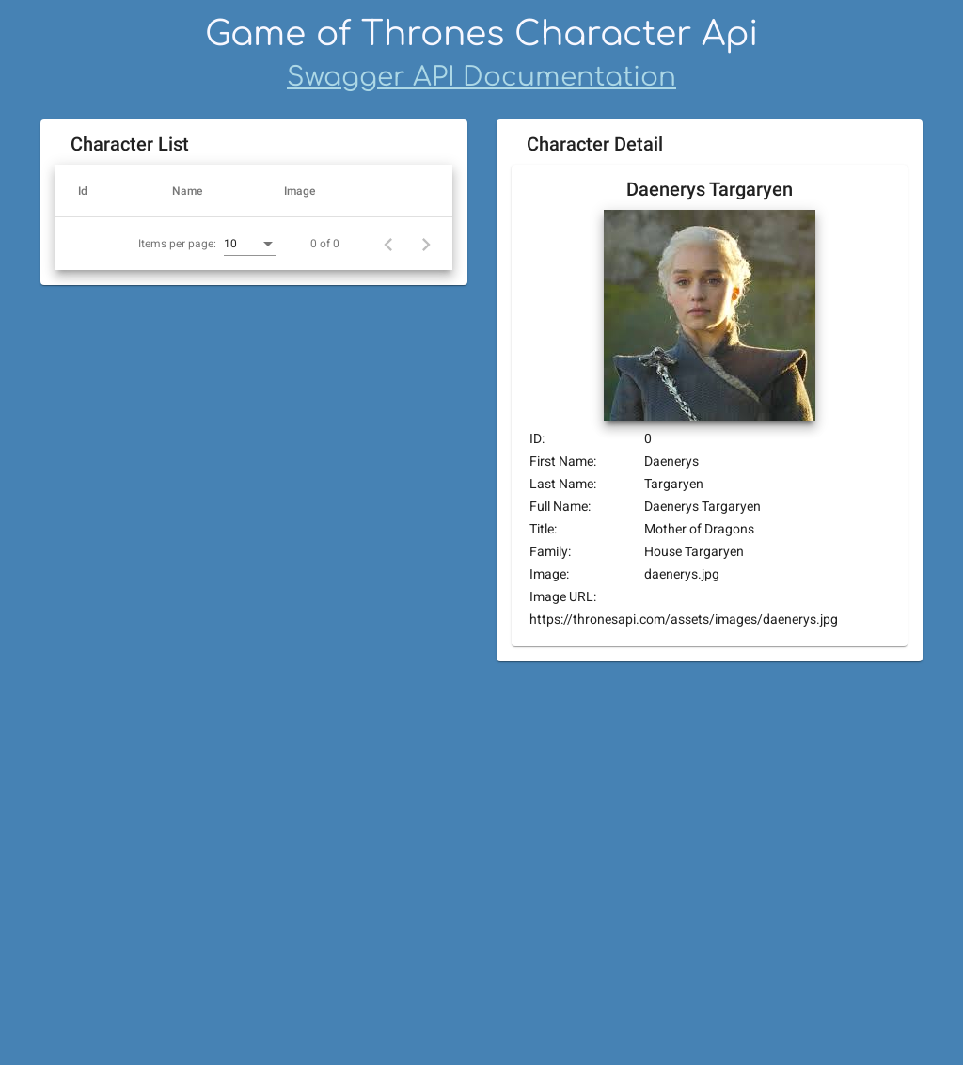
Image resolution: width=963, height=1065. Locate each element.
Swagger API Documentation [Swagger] (481, 77)
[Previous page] (388, 770)
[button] (107, 191)
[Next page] (426, 770)
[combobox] (217, 771)
